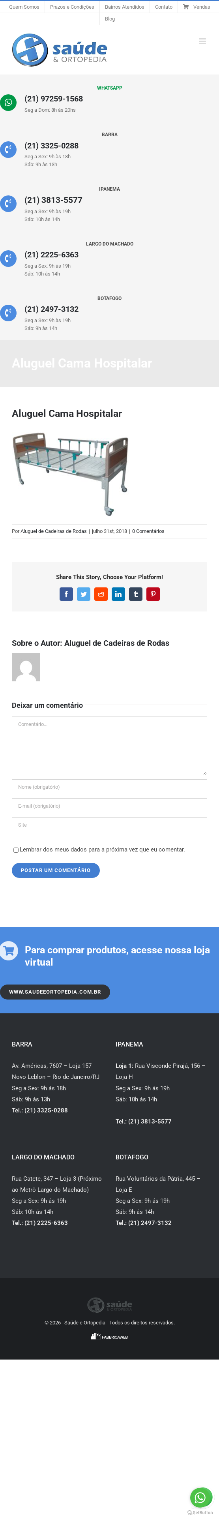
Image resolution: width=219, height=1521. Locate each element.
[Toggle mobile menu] (203, 41)
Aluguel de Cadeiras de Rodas (54, 527)
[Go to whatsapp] (200, 1498)
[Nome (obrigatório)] (109, 782)
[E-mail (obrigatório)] (109, 801)
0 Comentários (148, 527)
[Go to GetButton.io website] (200, 1512)
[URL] (109, 820)
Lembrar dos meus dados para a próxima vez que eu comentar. (102, 845)
